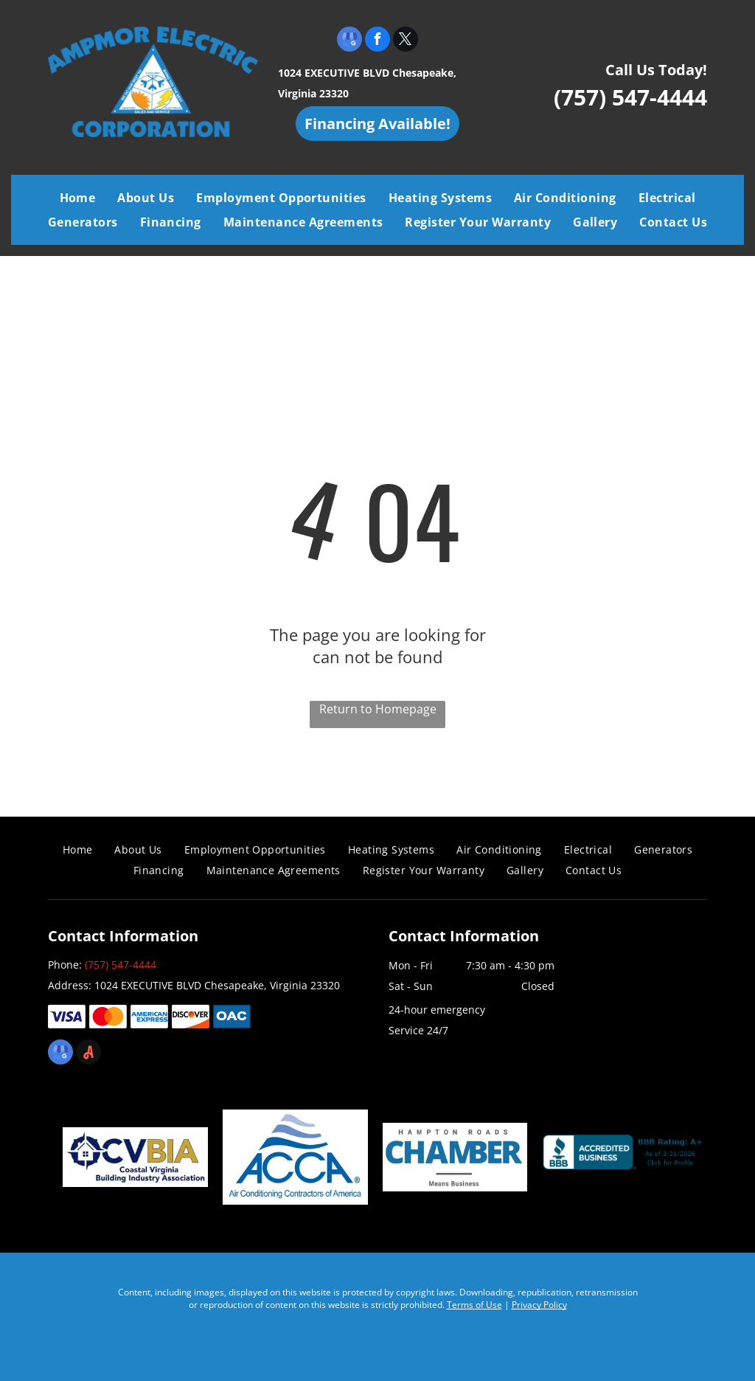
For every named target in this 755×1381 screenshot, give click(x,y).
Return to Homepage (377, 709)
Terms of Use (474, 1304)
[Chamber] (455, 1157)
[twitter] (405, 41)
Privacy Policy (539, 1304)
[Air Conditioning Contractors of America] (295, 1157)
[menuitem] (78, 198)
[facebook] (377, 41)
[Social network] (88, 1053)
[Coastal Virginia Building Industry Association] (135, 1157)
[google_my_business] (349, 41)
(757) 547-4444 (630, 97)
